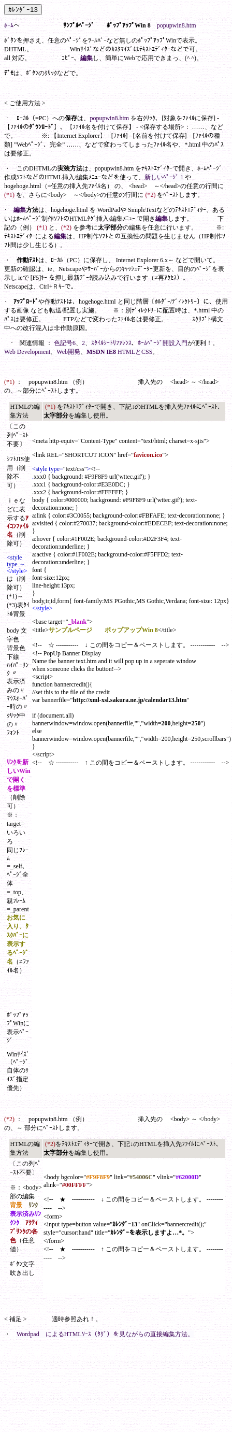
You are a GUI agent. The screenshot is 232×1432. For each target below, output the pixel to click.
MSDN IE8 (101, 351)
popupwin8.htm (176, 25)
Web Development (27, 351)
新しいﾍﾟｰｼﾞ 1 (163, 177)
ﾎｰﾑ (8, 25)
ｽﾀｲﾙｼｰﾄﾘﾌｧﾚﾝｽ (111, 343)
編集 (86, 58)
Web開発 (68, 351)
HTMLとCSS (135, 351)
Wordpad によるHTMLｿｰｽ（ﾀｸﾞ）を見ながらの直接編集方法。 (105, 1334)
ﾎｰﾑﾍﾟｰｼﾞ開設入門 (162, 343)
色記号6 (65, 343)
